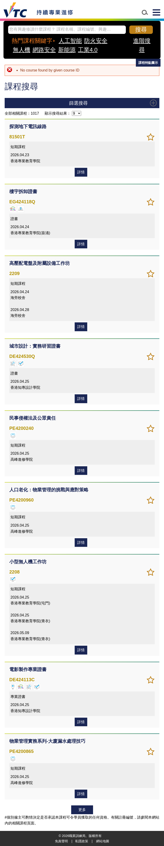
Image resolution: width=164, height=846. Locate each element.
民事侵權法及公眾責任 (32, 418)
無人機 (21, 50)
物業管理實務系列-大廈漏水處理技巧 (47, 741)
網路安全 (44, 50)
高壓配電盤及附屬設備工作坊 (39, 263)
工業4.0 (87, 50)
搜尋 (141, 29)
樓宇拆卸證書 (23, 191)
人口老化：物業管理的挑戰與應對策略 (48, 489)
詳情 (81, 172)
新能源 (67, 50)
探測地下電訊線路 (28, 126)
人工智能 (70, 41)
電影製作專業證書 (28, 669)
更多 (82, 810)
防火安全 (95, 41)
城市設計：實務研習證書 (34, 346)
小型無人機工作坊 (28, 561)
